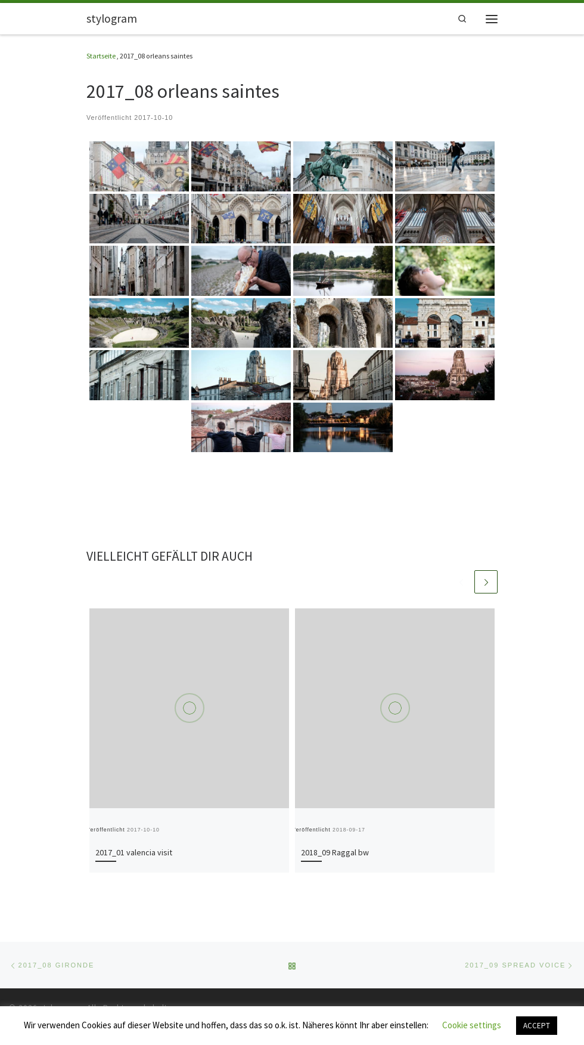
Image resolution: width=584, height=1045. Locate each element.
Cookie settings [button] (471, 1025)
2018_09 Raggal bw (335, 852)
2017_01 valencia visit (133, 852)
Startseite (101, 55)
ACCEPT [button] (536, 1026)
